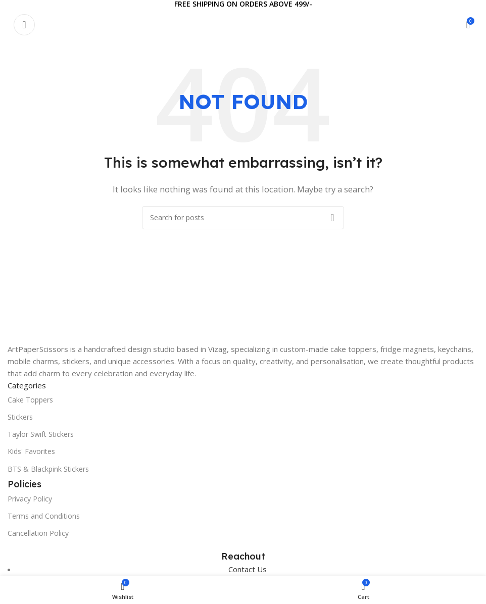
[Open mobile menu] (24, 25)
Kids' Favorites (31, 451)
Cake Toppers (30, 400)
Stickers (20, 417)
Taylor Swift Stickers (41, 434)
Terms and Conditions (44, 516)
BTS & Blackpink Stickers (48, 469)
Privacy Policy (30, 499)
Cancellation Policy (38, 533)
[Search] (243, 217)
